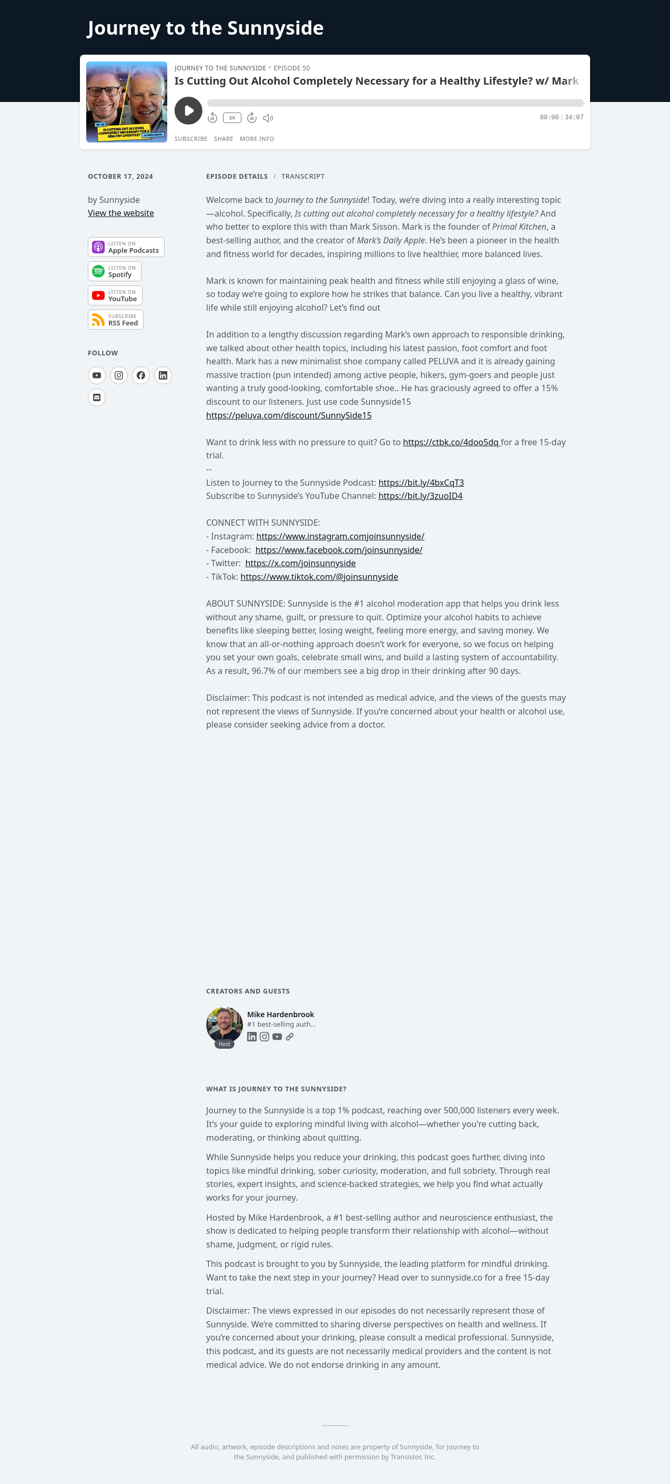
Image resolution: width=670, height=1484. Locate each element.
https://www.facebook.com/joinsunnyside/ (339, 550)
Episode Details (237, 176)
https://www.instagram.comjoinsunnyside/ (341, 536)
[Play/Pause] (126, 102)
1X (232, 118)
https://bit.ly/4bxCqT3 (421, 482)
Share (224, 138)
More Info (257, 138)
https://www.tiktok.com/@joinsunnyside (319, 576)
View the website (121, 213)
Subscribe (191, 138)
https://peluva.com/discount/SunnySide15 (289, 415)
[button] (395, 103)
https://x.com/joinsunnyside (300, 563)
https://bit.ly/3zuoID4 (421, 496)
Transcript (303, 176)
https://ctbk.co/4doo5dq (452, 442)
